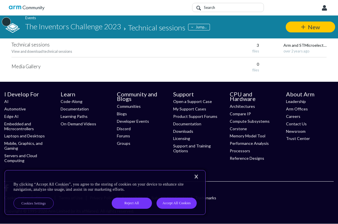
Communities (129, 106)
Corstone (238, 128)
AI (6, 101)
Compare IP (240, 113)
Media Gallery (25, 66)
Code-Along (71, 101)
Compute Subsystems (250, 121)
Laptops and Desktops (24, 135)
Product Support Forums (195, 116)
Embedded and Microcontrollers (19, 126)
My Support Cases (189, 108)
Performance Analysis (249, 143)
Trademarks (205, 197)
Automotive (15, 108)
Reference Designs (247, 158)
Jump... (201, 27)
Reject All (131, 203)
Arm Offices (297, 108)
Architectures (242, 106)
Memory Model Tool (247, 135)
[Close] (196, 176)
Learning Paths (74, 116)
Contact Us (296, 123)
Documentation (75, 108)
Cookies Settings (34, 203)
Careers (293, 116)
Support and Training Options (192, 148)
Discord (124, 128)
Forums (123, 135)
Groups (123, 143)
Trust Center (298, 138)
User (324, 8)
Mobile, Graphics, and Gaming (23, 146)
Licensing (181, 138)
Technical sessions (30, 45)
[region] (105, 192)
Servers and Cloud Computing (20, 158)
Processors (240, 150)
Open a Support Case (192, 101)
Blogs (122, 113)
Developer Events (133, 121)
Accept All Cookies (177, 203)
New (314, 27)
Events (30, 18)
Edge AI (11, 116)
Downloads (183, 131)
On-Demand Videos (78, 123)
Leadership (296, 101)
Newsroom (296, 131)
